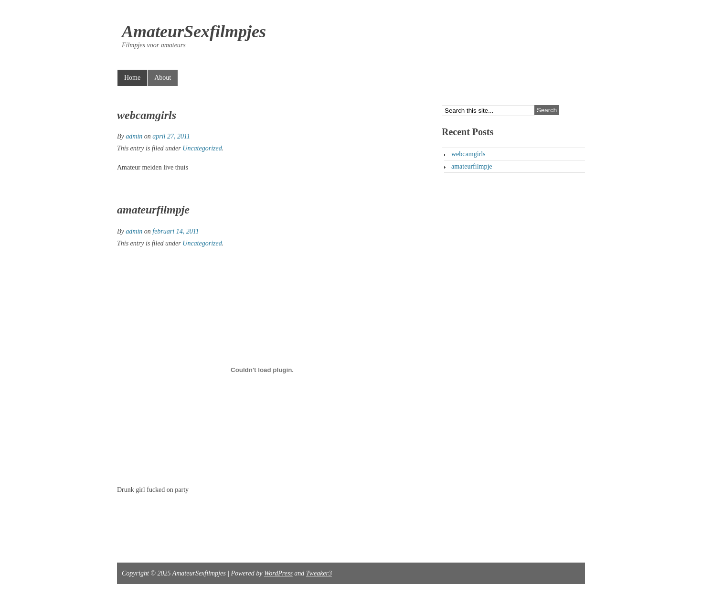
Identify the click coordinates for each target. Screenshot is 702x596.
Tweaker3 (319, 573)
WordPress (278, 573)
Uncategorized (202, 148)
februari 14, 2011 (175, 231)
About (162, 77)
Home (132, 77)
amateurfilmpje (153, 209)
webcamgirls (146, 115)
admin (134, 136)
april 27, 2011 (171, 136)
